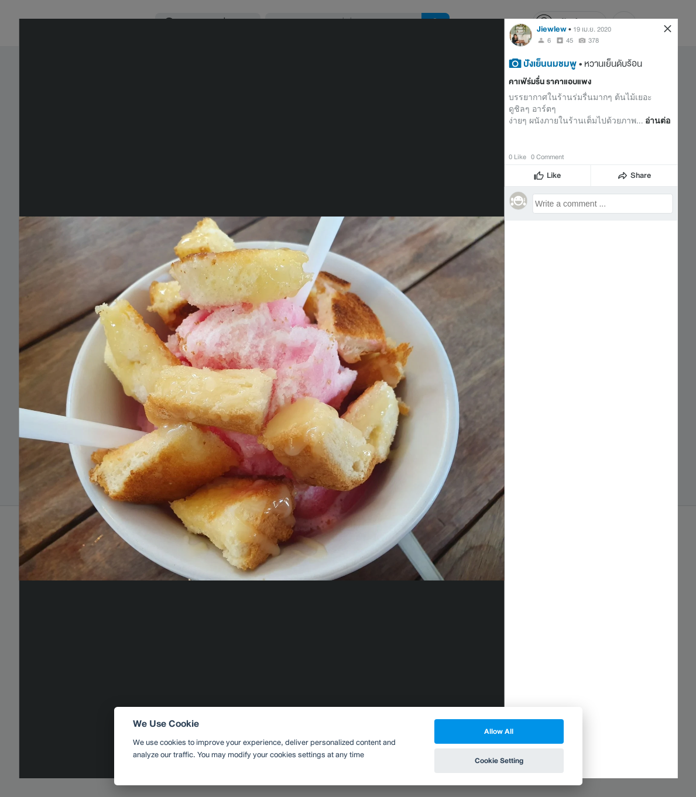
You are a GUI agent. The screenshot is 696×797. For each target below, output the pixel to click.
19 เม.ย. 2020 (592, 29)
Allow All (498, 731)
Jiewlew (552, 29)
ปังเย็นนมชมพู (550, 63)
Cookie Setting (499, 760)
